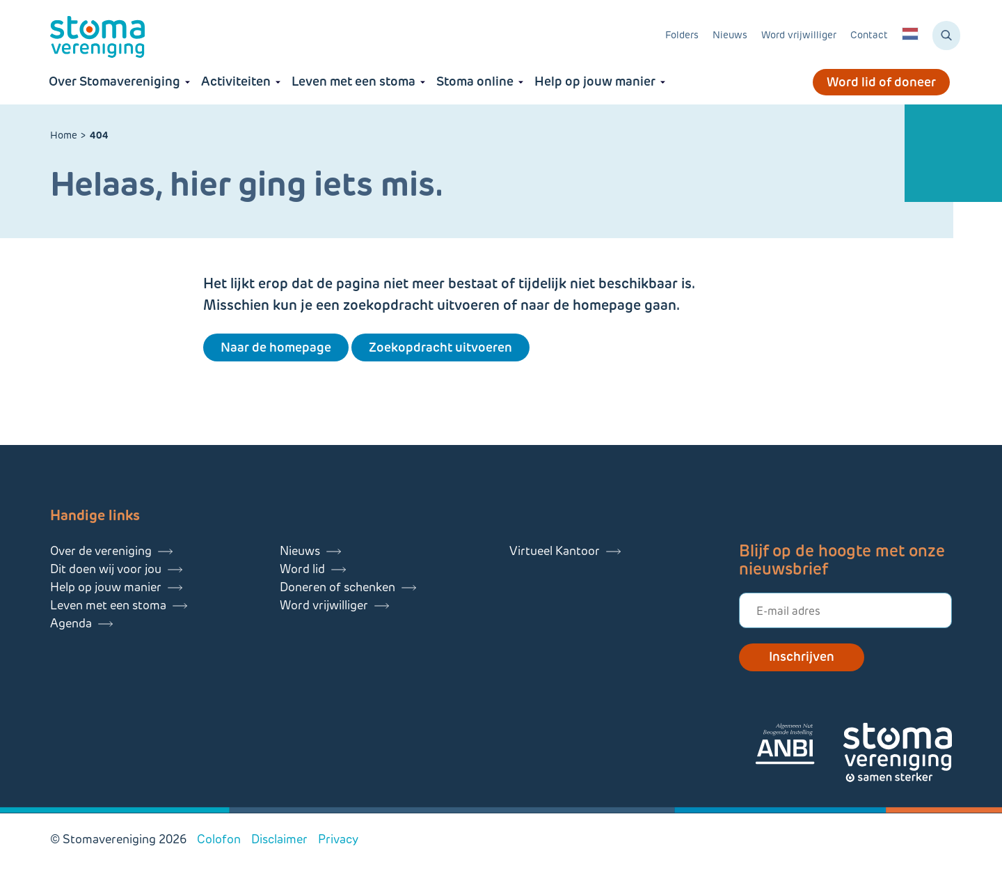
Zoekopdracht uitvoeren (440, 347)
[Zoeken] (946, 35)
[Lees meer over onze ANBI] (798, 746)
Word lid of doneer (881, 82)
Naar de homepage (276, 347)
